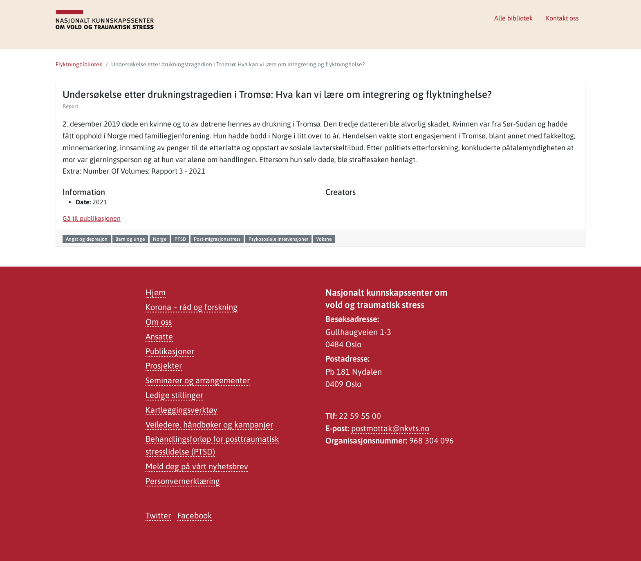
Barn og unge (130, 239)
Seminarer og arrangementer (198, 380)
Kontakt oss (562, 18)
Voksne (324, 239)
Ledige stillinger (174, 395)
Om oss (159, 321)
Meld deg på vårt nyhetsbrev (197, 466)
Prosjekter (164, 365)
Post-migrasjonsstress (217, 239)
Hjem (156, 292)
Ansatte (159, 336)
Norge (159, 239)
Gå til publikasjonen (92, 218)
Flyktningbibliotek (79, 64)
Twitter (158, 515)
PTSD (180, 239)
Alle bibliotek (513, 18)
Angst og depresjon (87, 239)
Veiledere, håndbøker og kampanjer (209, 424)
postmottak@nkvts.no (390, 428)
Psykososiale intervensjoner (278, 239)
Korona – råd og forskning (192, 307)
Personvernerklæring (183, 481)
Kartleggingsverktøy (181, 409)
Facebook (194, 515)
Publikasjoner (170, 351)
